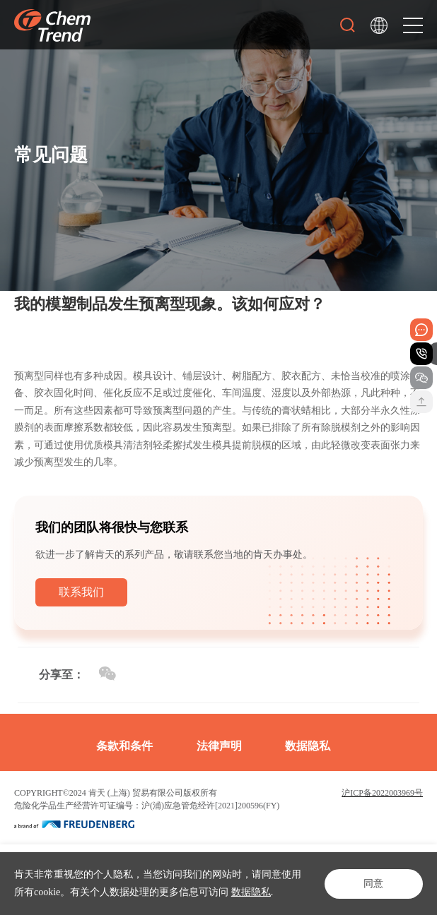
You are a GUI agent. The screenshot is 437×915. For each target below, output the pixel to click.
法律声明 (219, 746)
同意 (373, 883)
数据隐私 (251, 892)
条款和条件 (124, 746)
